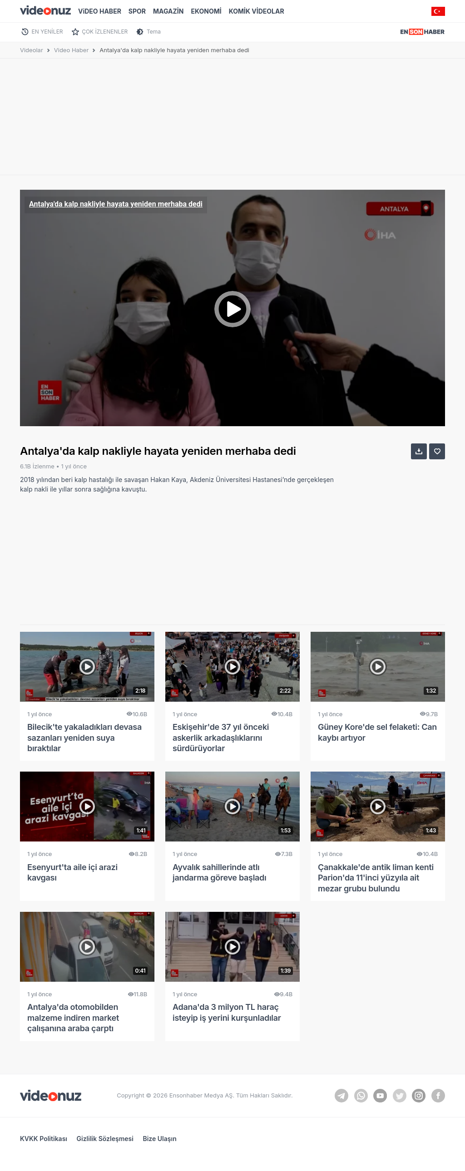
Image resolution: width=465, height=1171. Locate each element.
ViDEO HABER (99, 11)
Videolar (31, 50)
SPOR (137, 11)
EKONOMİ (206, 11)
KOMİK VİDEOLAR (256, 11)
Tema (154, 31)
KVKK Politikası (43, 1138)
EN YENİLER (47, 31)
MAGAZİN (168, 11)
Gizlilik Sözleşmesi (105, 1138)
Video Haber (71, 50)
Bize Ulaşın (159, 1138)
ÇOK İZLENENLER (105, 31)
